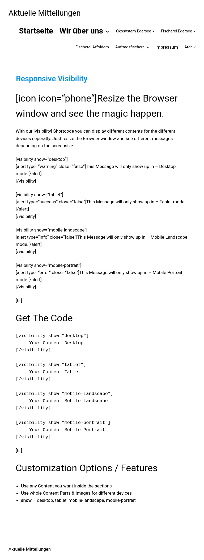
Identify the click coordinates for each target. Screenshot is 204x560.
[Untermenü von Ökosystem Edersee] (153, 31)
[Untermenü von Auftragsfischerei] (148, 47)
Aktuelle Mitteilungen (44, 13)
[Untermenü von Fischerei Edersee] (194, 31)
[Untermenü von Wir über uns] (107, 31)
